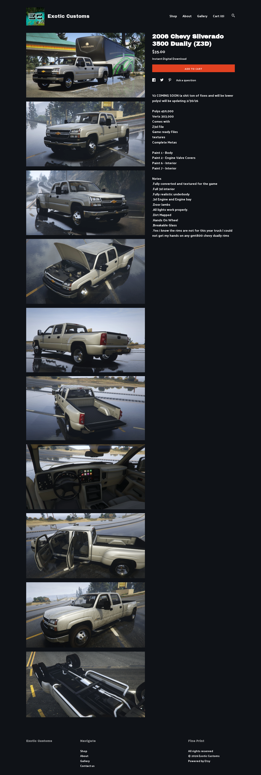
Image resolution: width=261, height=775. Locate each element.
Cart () (218, 16)
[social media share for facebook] (154, 80)
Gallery (202, 16)
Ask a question (186, 80)
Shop (173, 16)
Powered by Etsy (199, 760)
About (187, 16)
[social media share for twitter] (162, 80)
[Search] (233, 16)
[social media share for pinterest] (170, 80)
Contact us (87, 766)
